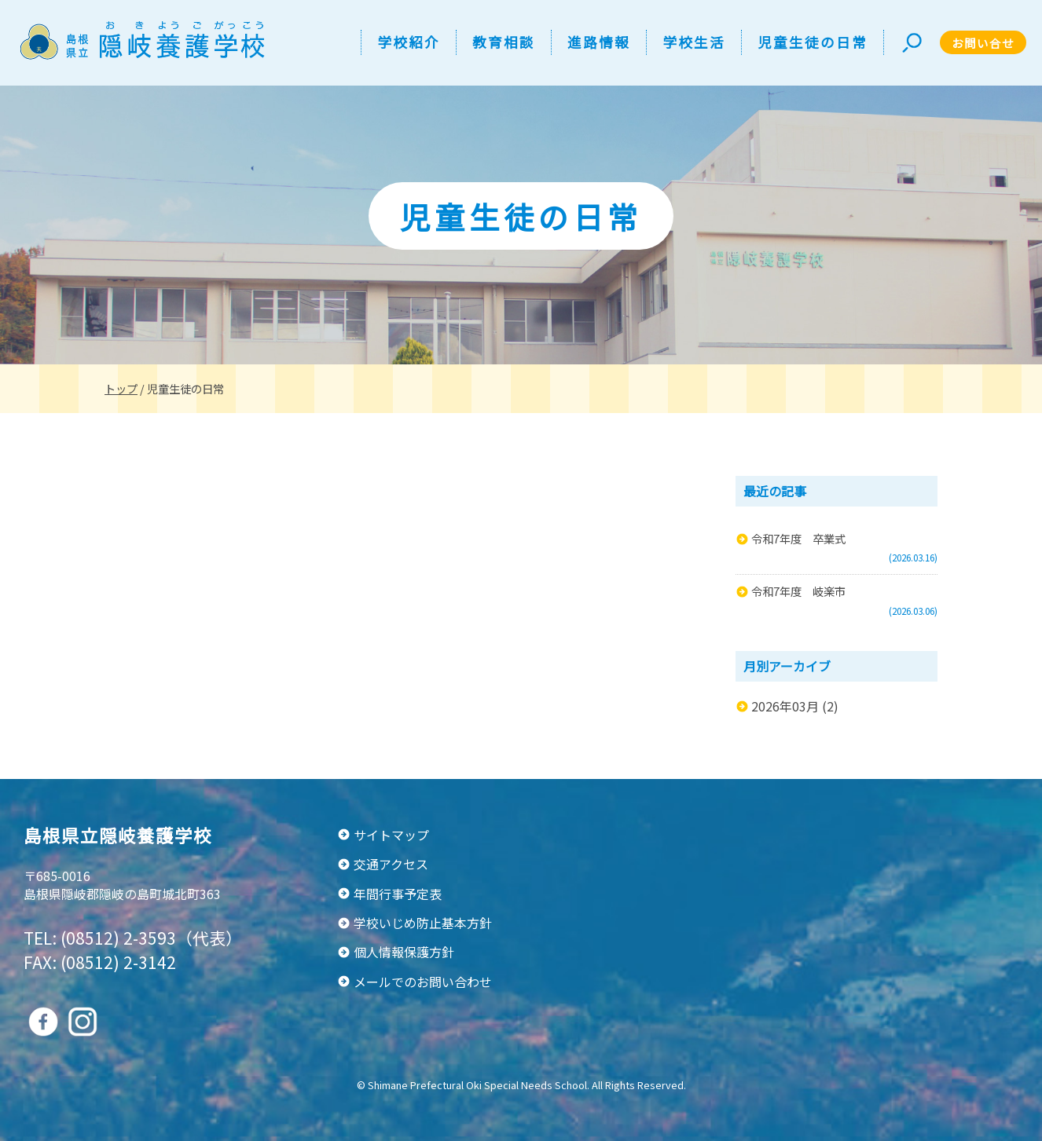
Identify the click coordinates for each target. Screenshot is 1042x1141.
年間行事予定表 (398, 893)
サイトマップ (391, 834)
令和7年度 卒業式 (798, 538)
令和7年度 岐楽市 (798, 591)
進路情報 (598, 42)
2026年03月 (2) (794, 706)
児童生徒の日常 (813, 42)
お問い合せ (983, 43)
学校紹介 (408, 42)
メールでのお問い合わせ (423, 981)
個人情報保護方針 (404, 951)
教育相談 (503, 42)
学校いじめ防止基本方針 (423, 922)
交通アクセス (391, 863)
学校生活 (693, 42)
